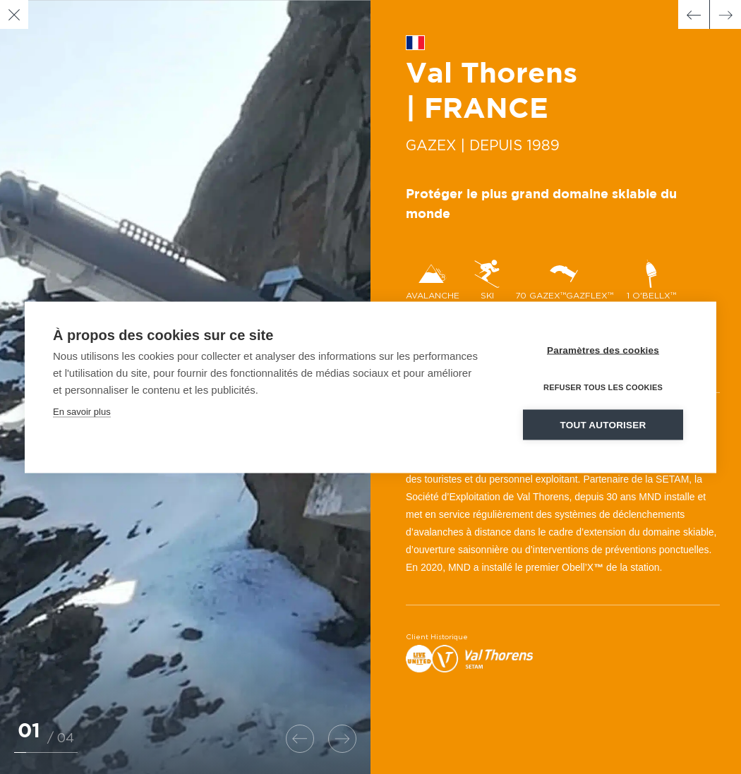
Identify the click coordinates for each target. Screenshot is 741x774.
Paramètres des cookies (603, 349)
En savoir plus (82, 411)
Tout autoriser (603, 424)
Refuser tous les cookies (603, 386)
